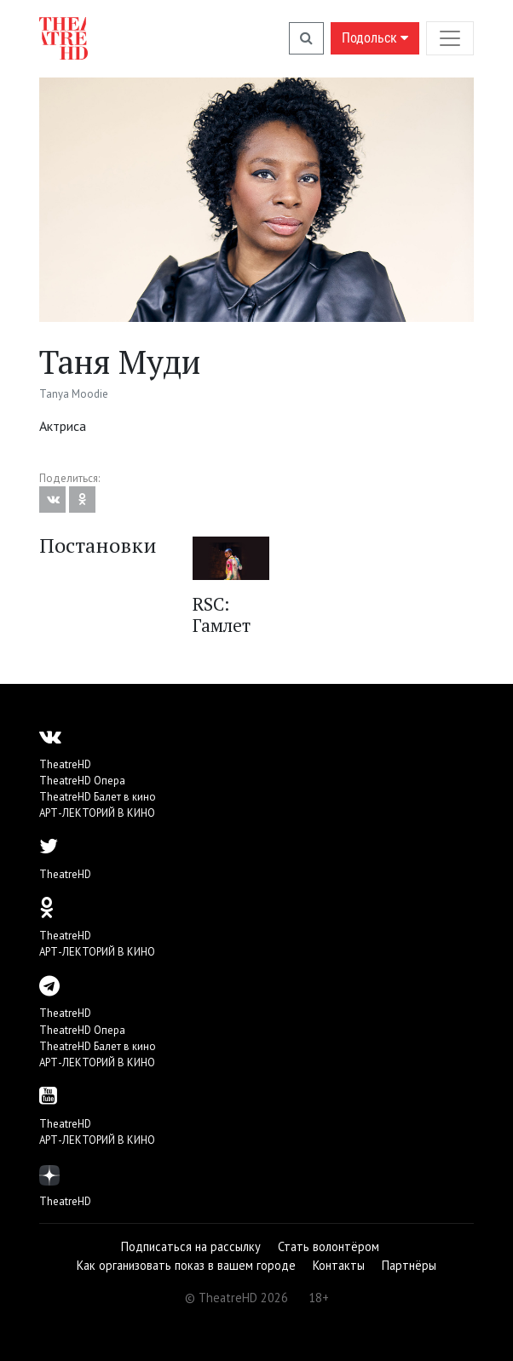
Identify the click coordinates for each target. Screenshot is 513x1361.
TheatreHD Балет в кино (97, 797)
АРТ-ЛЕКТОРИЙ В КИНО (97, 813)
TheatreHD (65, 764)
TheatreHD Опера (82, 780)
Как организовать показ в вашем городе (186, 1265)
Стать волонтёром (328, 1246)
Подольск (375, 38)
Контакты (339, 1265)
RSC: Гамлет (222, 614)
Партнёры (409, 1265)
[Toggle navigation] (450, 38)
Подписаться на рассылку (191, 1246)
